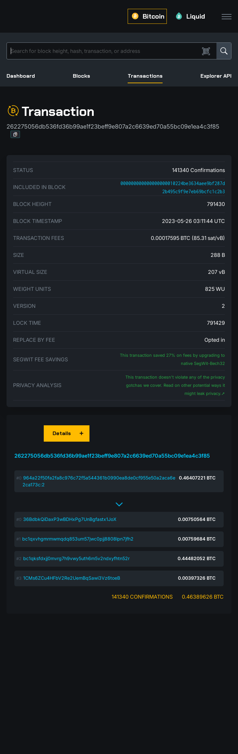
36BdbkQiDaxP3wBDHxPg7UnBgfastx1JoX (70, 519)
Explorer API (215, 75)
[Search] (104, 51)
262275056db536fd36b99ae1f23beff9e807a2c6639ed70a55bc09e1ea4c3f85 (112, 455)
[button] (15, 134)
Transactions (145, 75)
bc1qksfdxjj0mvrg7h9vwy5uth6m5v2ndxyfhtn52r (76, 558)
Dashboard (21, 75)
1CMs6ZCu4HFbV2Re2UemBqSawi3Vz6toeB (71, 578)
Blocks (81, 75)
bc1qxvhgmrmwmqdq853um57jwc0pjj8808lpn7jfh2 (78, 539)
